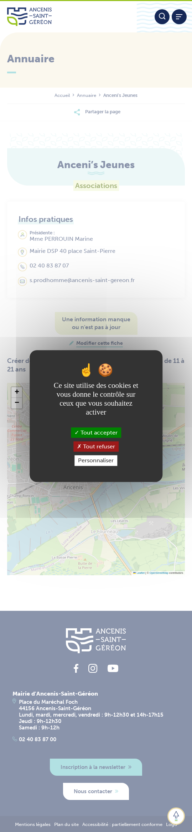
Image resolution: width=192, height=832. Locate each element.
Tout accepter (96, 432)
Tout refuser (96, 446)
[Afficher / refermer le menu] (179, 16)
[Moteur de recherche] (162, 16)
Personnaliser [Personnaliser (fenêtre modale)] (96, 460)
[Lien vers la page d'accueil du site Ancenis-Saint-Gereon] (68, 16)
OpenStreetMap (159, 572)
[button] (16, 392)
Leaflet (139, 572)
